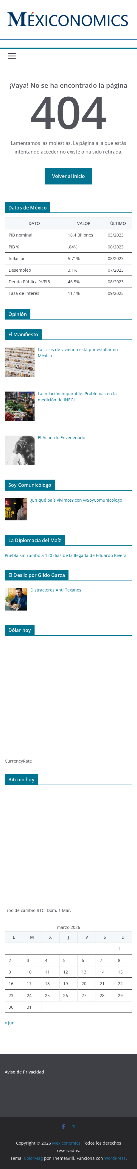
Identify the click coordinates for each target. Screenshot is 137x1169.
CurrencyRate (18, 761)
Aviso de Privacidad (24, 1072)
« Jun (10, 1023)
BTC (40, 910)
